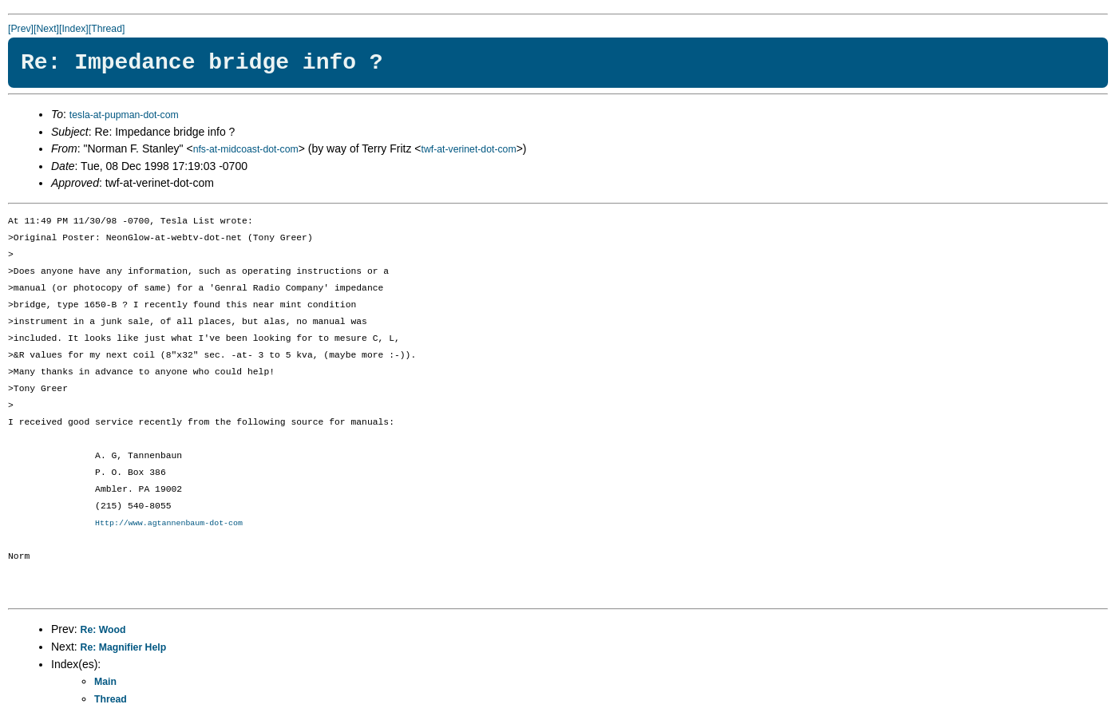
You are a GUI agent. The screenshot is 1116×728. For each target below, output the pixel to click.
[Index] (74, 28)
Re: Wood (103, 630)
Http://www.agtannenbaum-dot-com (169, 523)
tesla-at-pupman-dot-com (124, 115)
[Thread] (107, 28)
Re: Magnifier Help (124, 648)
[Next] (46, 28)
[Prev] (21, 28)
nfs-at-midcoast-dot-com (246, 149)
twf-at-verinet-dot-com (468, 149)
